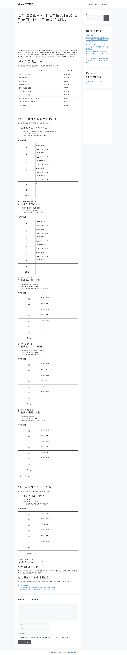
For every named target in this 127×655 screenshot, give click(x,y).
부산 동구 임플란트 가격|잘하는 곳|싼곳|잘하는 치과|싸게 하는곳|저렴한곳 (97, 54)
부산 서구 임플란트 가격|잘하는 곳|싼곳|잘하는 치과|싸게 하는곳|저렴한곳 (97, 60)
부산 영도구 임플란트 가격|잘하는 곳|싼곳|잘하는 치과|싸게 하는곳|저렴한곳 (97, 47)
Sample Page (93, 4)
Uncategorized (24, 585)
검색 (87, 14)
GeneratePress (73, 652)
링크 (55, 581)
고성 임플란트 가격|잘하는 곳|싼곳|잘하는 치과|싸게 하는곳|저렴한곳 (38, 589)
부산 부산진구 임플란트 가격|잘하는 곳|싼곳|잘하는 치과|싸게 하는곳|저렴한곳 (97, 40)
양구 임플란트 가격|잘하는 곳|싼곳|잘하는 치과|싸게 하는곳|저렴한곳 (38, 587)
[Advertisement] (48, 37)
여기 (27, 573)
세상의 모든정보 (25, 4)
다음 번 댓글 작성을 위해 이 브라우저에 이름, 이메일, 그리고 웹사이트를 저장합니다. (46, 637)
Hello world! (90, 35)
